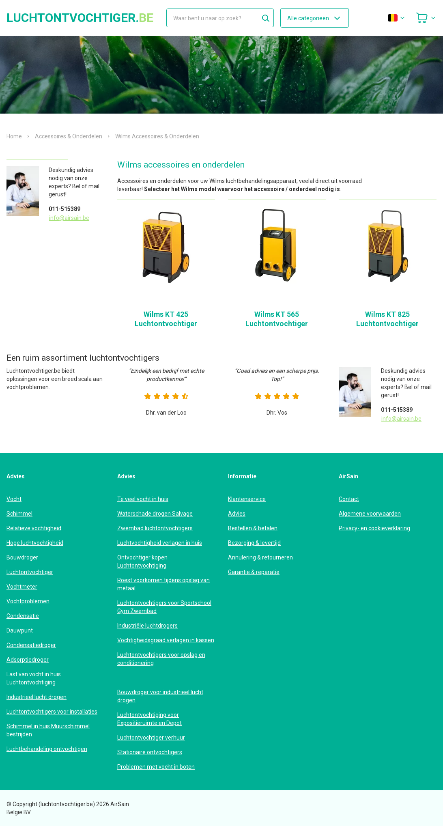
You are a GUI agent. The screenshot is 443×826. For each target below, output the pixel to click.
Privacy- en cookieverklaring (374, 528)
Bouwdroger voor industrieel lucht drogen (160, 696)
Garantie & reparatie (254, 572)
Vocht (14, 499)
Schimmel (19, 513)
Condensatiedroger (31, 645)
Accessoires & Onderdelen (68, 136)
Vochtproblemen (27, 601)
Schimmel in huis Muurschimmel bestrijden (48, 730)
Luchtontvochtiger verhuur (151, 737)
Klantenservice (247, 499)
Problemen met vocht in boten (156, 767)
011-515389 (64, 209)
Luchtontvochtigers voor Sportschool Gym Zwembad (164, 607)
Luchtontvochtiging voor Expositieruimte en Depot (149, 719)
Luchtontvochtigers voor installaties (51, 711)
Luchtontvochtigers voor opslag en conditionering (161, 659)
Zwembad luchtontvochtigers (155, 528)
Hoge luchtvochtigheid (34, 543)
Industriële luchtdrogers (147, 625)
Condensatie (22, 616)
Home (14, 136)
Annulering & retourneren (260, 557)
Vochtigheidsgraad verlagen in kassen (165, 640)
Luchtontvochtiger (29, 572)
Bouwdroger (22, 557)
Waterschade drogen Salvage (155, 513)
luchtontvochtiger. (79, 18)
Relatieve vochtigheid (33, 528)
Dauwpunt (19, 630)
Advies (236, 513)
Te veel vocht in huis (142, 499)
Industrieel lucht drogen (36, 697)
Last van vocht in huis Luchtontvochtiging (33, 678)
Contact (349, 499)
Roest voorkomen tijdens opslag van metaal (163, 584)
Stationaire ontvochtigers (149, 752)
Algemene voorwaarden (370, 513)
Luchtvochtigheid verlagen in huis (159, 543)
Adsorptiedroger (27, 659)
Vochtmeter (21, 586)
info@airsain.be (69, 218)
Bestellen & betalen (252, 528)
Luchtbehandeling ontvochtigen (46, 749)
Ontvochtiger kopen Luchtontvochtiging (142, 561)
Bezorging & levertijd (254, 543)
